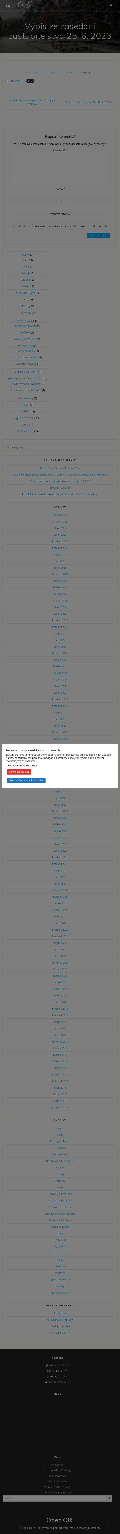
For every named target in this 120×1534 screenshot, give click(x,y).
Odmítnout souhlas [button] (19, 771)
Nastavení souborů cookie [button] (22, 765)
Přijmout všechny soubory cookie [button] (26, 780)
